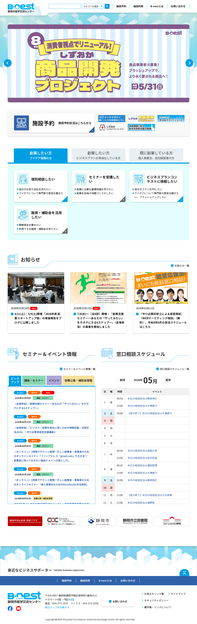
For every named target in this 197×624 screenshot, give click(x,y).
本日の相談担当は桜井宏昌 (142, 456)
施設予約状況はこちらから (52, 122)
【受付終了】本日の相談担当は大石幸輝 (150, 494)
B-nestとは (157, 6)
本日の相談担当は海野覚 (141, 501)
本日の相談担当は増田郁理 (142, 464)
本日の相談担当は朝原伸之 (142, 397)
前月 (123, 378)
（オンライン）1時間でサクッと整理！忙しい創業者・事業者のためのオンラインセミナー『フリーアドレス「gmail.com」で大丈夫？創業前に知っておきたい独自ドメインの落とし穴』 (51, 454)
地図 (70, 597)
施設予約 (121, 6)
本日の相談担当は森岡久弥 (142, 449)
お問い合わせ (178, 6)
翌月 (168, 378)
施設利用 (138, 6)
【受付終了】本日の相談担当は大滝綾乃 (150, 412)
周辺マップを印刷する (57, 605)
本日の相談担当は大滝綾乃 (142, 404)
